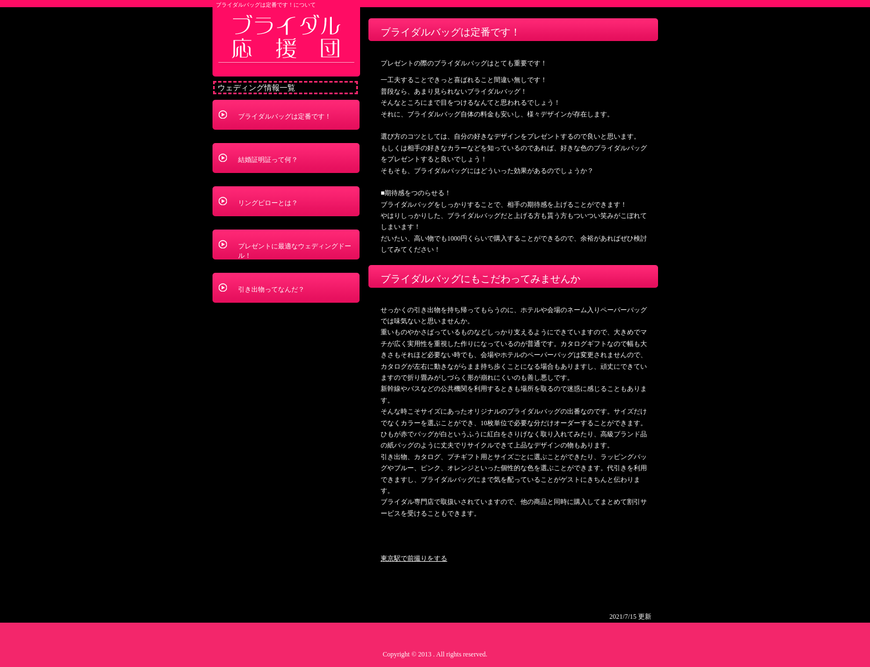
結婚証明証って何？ (268, 160)
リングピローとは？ (268, 203)
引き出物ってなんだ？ (271, 289)
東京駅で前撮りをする (414, 558)
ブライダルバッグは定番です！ (284, 116)
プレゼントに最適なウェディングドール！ (294, 250)
